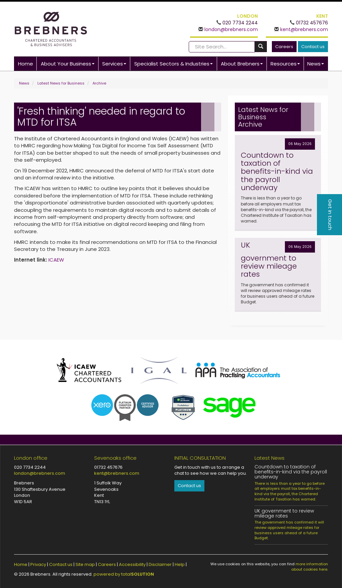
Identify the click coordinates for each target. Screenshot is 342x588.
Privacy (38, 564)
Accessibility (132, 564)
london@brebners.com (230, 29)
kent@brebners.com (303, 29)
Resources (285, 63)
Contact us (313, 46)
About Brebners (242, 63)
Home (25, 63)
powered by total (124, 574)
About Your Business (68, 63)
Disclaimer (160, 564)
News (315, 63)
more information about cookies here (309, 566)
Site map (85, 564)
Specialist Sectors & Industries (173, 63)
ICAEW (56, 259)
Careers (284, 46)
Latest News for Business (60, 83)
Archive (99, 83)
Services (114, 63)
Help (180, 564)
